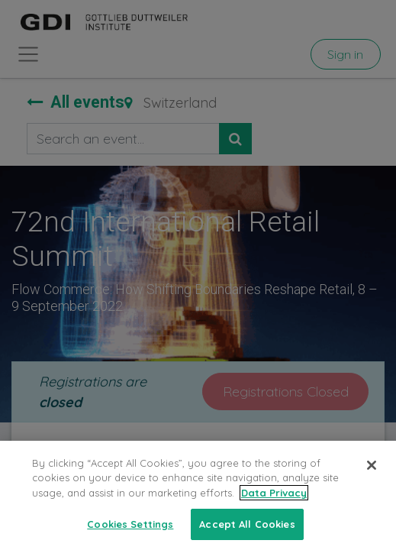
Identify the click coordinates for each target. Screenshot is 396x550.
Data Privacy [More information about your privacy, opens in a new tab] (274, 504)
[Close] (371, 476)
